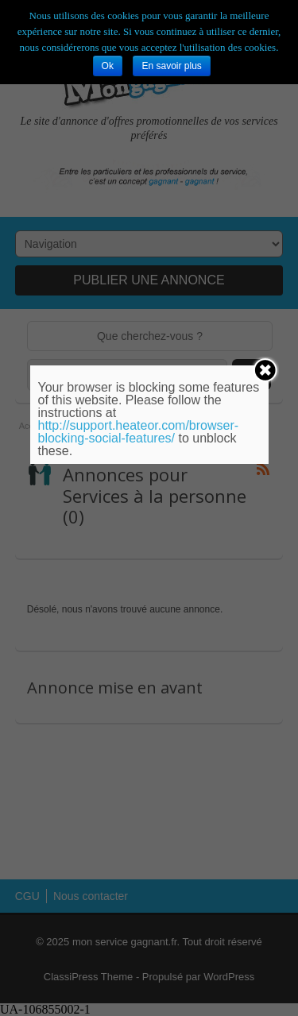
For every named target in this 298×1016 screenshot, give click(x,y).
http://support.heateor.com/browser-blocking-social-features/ (138, 432)
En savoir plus (171, 65)
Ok (108, 65)
